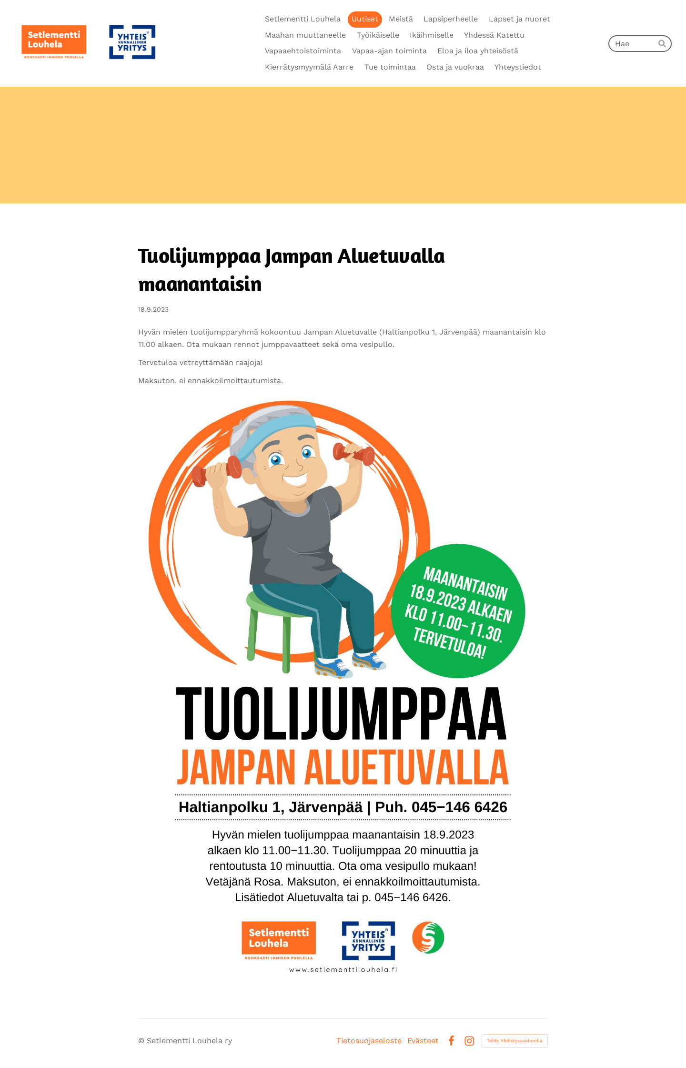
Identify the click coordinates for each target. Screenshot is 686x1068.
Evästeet (423, 1041)
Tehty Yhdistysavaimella (515, 1040)
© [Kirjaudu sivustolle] (142, 1040)
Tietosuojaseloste (369, 1041)
